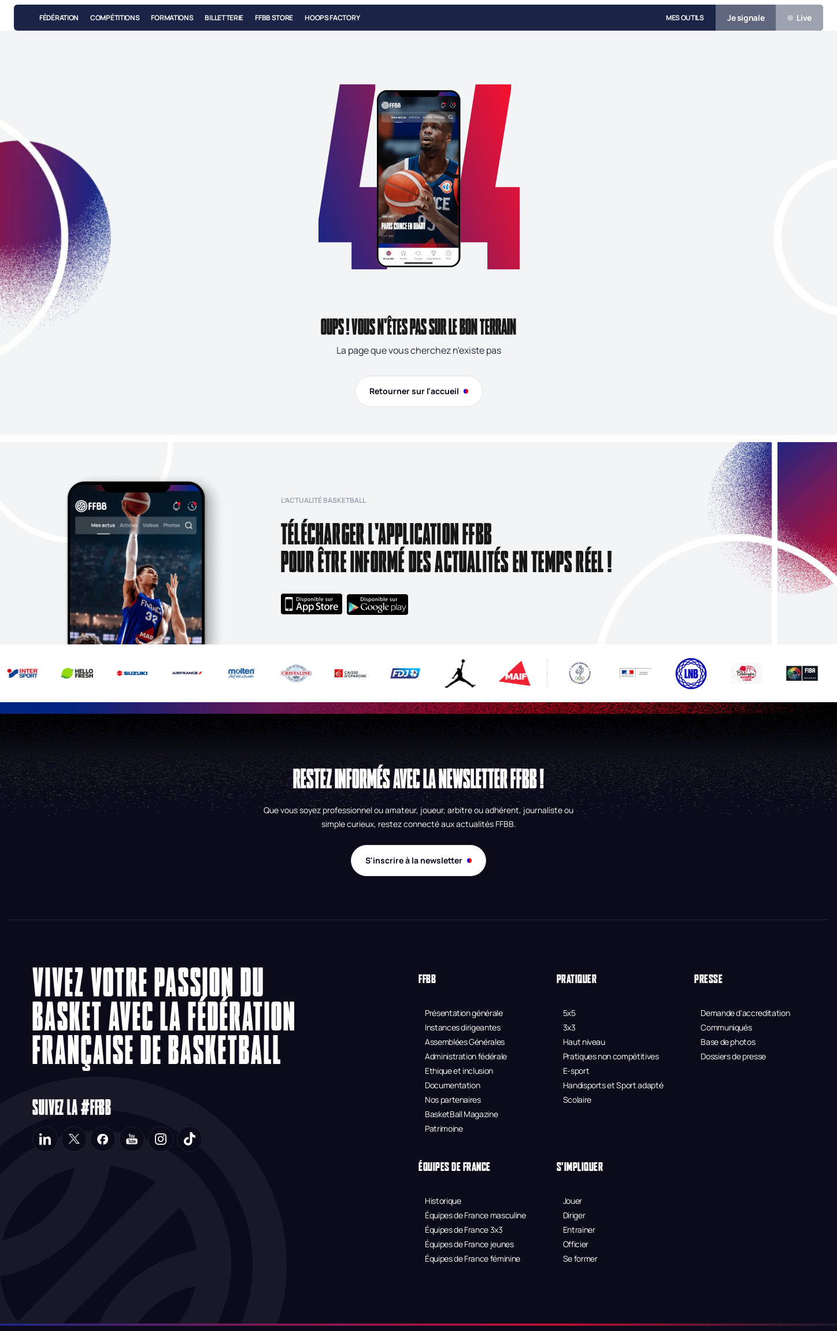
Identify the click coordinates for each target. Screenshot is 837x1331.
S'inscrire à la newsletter (418, 860)
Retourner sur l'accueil (418, 390)
